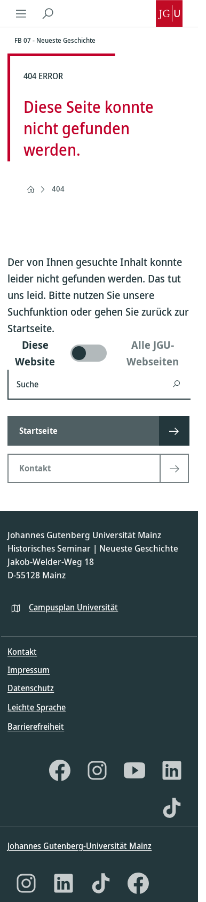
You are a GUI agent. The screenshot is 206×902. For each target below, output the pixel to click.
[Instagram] (97, 770)
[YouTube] (134, 770)
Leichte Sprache (36, 707)
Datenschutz (30, 688)
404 (58, 189)
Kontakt (22, 652)
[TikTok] (172, 808)
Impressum (28, 670)
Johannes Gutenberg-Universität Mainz (79, 846)
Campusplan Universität (73, 607)
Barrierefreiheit (35, 726)
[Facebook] (59, 770)
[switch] (99, 353)
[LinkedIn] (172, 770)
